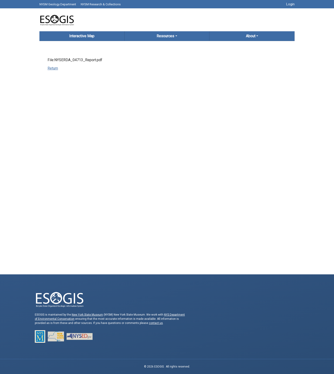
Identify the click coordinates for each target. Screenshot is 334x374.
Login (290, 4)
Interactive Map (81, 36)
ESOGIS (56, 20)
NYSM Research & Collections (101, 4)
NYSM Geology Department (57, 4)
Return (53, 68)
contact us (156, 323)
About (250, 36)
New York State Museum (87, 314)
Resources (165, 36)
